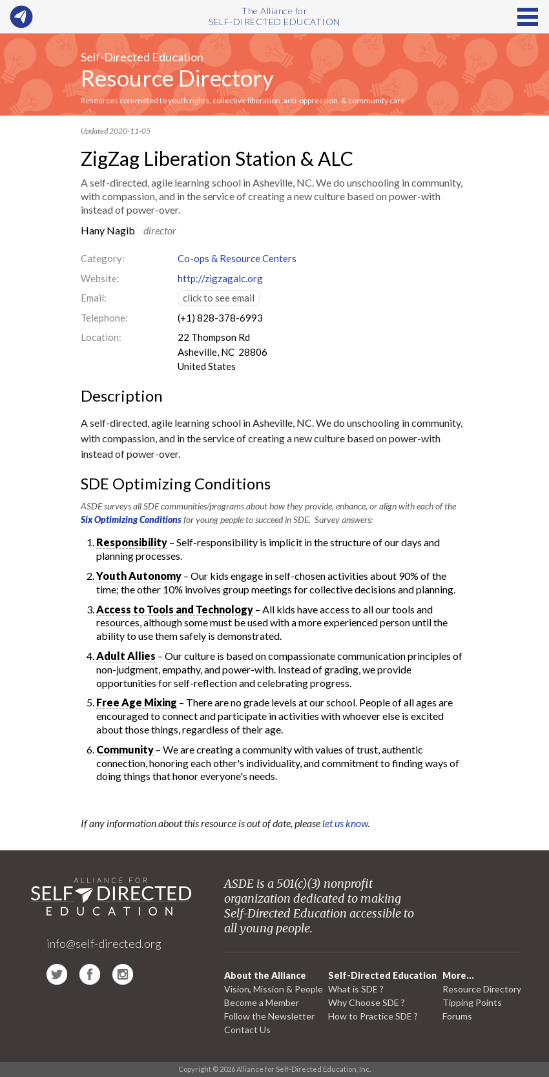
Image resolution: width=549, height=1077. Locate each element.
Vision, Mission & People (273, 988)
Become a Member (261, 1002)
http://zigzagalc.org (220, 278)
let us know (345, 823)
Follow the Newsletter (269, 1015)
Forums (457, 1015)
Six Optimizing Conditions (131, 519)
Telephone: (104, 317)
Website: (100, 278)
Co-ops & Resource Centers (237, 258)
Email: (94, 297)
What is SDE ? (356, 988)
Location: (101, 337)
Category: (103, 258)
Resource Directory (177, 77)
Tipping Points (472, 1002)
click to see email (218, 297)
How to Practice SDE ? (373, 1015)
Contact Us (247, 1029)
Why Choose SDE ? (366, 1002)
